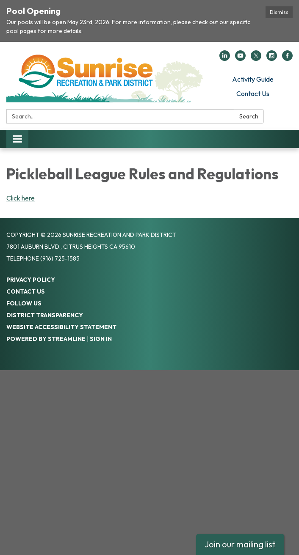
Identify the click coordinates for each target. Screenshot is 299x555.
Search (248, 116)
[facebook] (287, 58)
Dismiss (279, 12)
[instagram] (271, 58)
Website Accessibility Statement (61, 327)
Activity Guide (253, 79)
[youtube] (240, 58)
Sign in (101, 339)
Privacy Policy (30, 279)
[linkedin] (224, 58)
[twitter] (256, 58)
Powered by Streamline (46, 339)
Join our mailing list (240, 544)
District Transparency (44, 315)
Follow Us (24, 303)
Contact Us (252, 93)
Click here (20, 198)
